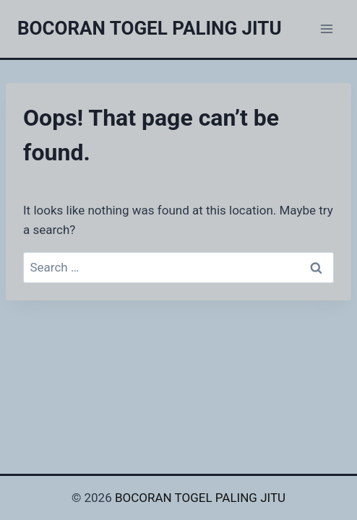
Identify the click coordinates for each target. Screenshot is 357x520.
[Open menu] (326, 28)
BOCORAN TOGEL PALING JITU (200, 497)
